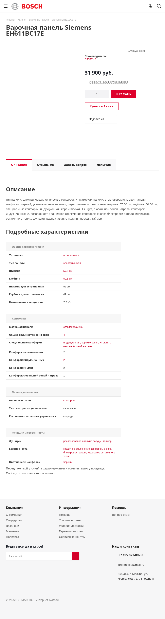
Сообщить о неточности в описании (30, 473)
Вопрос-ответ (121, 515)
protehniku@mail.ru (131, 565)
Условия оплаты (70, 520)
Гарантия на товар (71, 531)
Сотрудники (14, 520)
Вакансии (12, 526)
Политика (12, 537)
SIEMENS (90, 59)
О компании (14, 515)
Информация (70, 507)
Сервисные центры (72, 537)
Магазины (13, 531)
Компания (14, 507)
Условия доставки (71, 526)
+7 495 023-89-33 (130, 555)
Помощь (64, 515)
